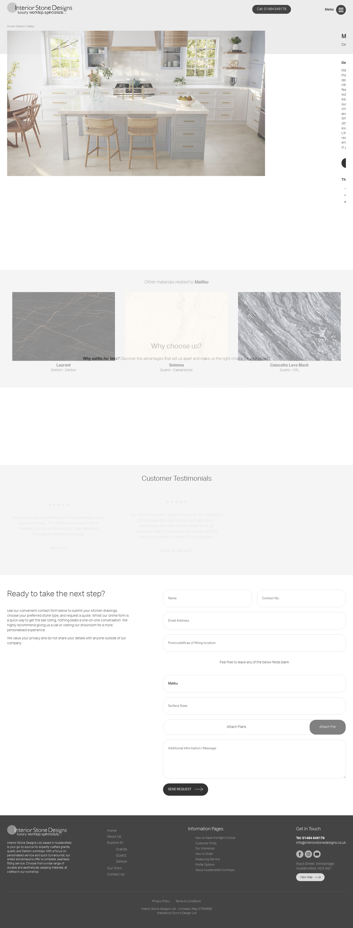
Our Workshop (204, 848)
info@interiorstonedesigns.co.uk (321, 843)
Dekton (121, 862)
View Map (306, 877)
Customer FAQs (205, 843)
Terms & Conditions (188, 901)
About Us (114, 837)
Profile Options (204, 864)
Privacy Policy (161, 901)
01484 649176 (271, 9)
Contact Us (115, 874)
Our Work (114, 868)
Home (10, 26)
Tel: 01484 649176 (310, 838)
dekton (20, 26)
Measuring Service (207, 859)
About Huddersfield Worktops (214, 870)
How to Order (204, 853)
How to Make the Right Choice (215, 837)
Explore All (115, 843)
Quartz (121, 856)
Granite (121, 849)
